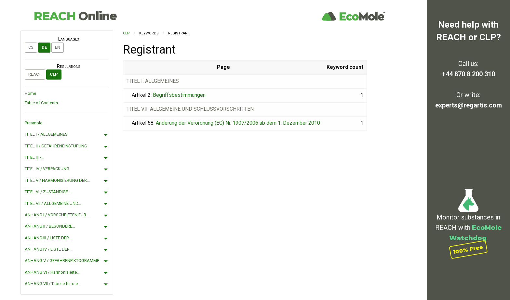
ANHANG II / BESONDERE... (50, 226)
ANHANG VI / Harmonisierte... (52, 272)
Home (30, 93)
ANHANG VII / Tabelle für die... (53, 283)
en (57, 47)
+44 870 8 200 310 (468, 74)
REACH (75, 16)
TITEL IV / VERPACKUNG (47, 168)
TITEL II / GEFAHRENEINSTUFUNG (56, 146)
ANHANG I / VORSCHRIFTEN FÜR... (57, 214)
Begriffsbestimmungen (179, 95)
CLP (54, 74)
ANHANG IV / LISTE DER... (49, 249)
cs (31, 47)
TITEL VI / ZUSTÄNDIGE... (48, 191)
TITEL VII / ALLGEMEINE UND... (53, 203)
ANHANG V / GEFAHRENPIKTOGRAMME (62, 260)
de (44, 47)
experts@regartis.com (468, 105)
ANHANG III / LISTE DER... (48, 237)
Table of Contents (41, 102)
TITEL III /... (34, 157)
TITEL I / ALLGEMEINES (46, 134)
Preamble (33, 122)
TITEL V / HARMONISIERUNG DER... (57, 180)
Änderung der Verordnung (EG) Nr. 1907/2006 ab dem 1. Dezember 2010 (238, 123)
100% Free (468, 249)
